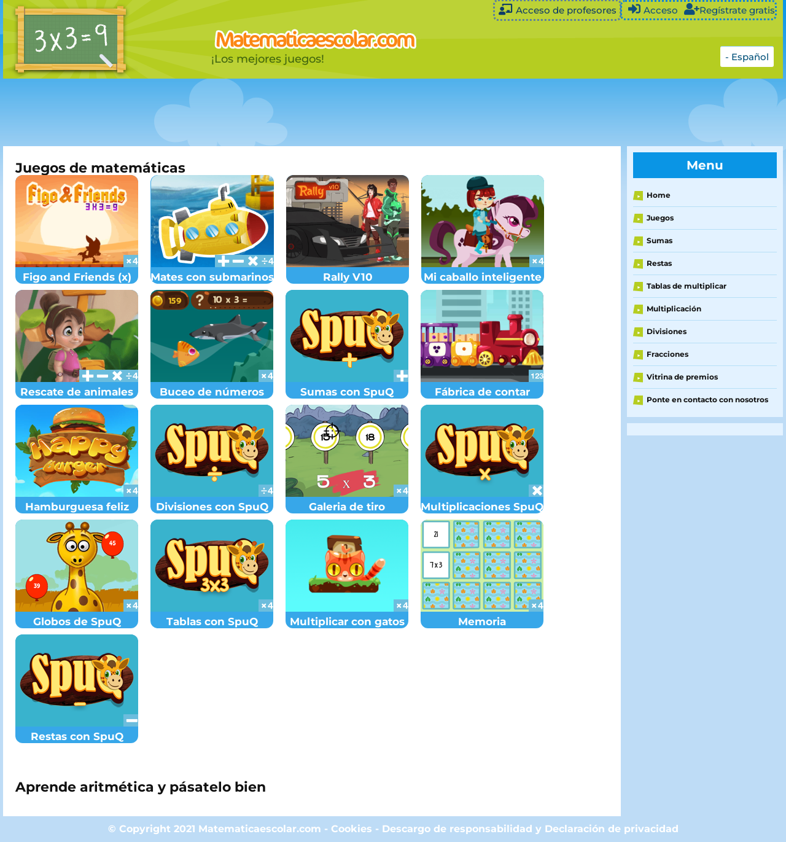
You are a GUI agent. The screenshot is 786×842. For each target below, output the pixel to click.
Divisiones (667, 331)
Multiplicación (674, 308)
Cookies (351, 829)
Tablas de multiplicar (686, 285)
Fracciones (667, 354)
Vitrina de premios (682, 376)
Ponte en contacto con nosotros (707, 399)
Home (659, 195)
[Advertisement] (310, 112)
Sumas (659, 240)
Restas (659, 263)
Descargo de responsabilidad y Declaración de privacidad (530, 829)
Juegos (660, 217)
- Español (747, 57)
